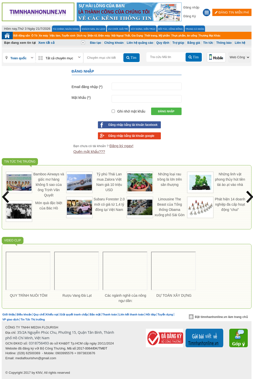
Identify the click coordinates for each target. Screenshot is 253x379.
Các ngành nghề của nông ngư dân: (125, 298)
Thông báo (224, 43)
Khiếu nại (52, 314)
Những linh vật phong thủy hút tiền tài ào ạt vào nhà (230, 179)
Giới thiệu (8, 314)
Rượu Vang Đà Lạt (77, 295)
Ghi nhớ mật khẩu (131, 111)
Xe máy (43, 35)
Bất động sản (21, 35)
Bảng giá (193, 43)
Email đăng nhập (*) (87, 87)
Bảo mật (95, 314)
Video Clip (12, 240)
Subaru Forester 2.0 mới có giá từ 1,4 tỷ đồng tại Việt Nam (109, 204)
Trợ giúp (178, 43)
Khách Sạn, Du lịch (93, 29)
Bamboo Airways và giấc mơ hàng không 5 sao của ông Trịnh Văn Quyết (48, 184)
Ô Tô (34, 35)
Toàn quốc (18, 58)
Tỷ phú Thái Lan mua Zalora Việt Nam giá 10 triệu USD (109, 182)
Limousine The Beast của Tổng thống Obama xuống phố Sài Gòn (170, 207)
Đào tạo (95, 43)
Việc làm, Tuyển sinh (62, 35)
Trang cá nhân (195, 29)
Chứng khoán (113, 43)
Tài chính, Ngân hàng (66, 29)
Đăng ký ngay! (121, 146)
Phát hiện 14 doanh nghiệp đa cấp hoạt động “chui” (230, 204)
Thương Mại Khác (210, 35)
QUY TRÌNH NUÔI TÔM (28, 295)
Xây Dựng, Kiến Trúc (143, 29)
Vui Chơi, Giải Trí (118, 29)
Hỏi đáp (151, 314)
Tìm (133, 57)
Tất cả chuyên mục (59, 58)
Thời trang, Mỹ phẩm (157, 35)
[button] (206, 13)
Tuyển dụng (165, 314)
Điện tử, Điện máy (99, 35)
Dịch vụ (81, 35)
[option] (29, 275)
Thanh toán (109, 314)
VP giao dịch (10, 319)
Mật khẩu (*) (81, 98)
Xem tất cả (46, 43)
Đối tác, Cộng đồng (170, 29)
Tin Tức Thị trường (20, 161)
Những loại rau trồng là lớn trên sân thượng (169, 179)
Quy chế (38, 314)
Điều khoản (24, 314)
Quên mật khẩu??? (89, 151)
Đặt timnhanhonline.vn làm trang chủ (218, 317)
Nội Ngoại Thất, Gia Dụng (127, 35)
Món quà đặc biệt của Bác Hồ (48, 205)
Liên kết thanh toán (131, 314)
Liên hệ (240, 43)
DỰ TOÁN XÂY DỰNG (174, 295)
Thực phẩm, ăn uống (184, 35)
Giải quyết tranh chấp (74, 314)
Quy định (162, 43)
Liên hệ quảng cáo (140, 43)
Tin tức (208, 43)
